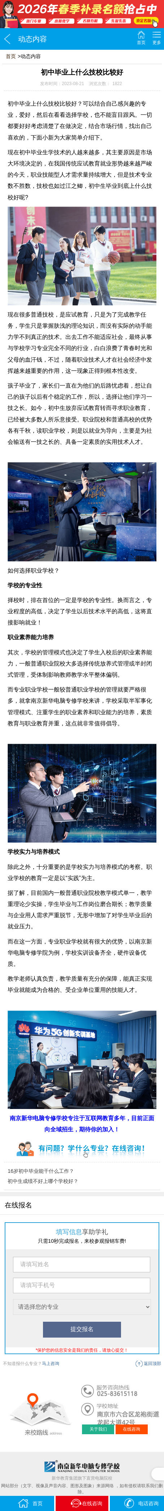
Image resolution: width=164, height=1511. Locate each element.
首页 (141, 42)
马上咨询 (50, 1363)
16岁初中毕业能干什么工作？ (41, 1171)
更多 (156, 42)
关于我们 (98, 1429)
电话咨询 (141, 1503)
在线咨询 (131, 1429)
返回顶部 (152, 1363)
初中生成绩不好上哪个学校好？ (43, 1181)
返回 (7, 39)
